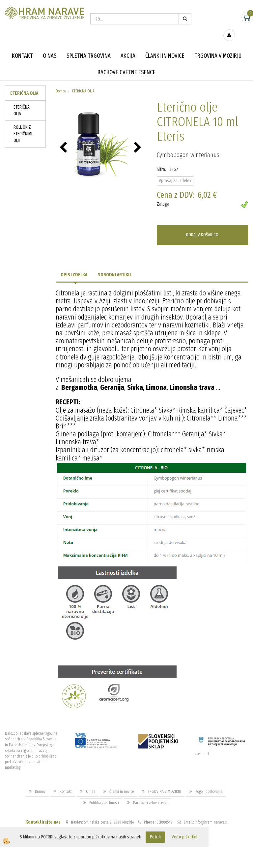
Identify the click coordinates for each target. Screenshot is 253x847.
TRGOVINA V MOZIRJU (217, 46)
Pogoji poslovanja (209, 782)
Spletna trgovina (89, 46)
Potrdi (155, 837)
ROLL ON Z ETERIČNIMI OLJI (23, 124)
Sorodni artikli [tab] (114, 265)
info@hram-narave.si (211, 812)
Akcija (128, 46)
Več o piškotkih (185, 837)
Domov (61, 81)
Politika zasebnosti (104, 793)
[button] (138, 138)
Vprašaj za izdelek (175, 171)
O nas (50, 46)
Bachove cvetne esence (126, 62)
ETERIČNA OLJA (22, 101)
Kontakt (22, 46)
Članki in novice (164, 46)
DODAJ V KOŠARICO (202, 225)
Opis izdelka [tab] (74, 265)
